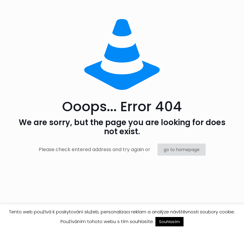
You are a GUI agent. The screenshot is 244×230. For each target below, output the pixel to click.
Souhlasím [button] (169, 222)
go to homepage (182, 150)
